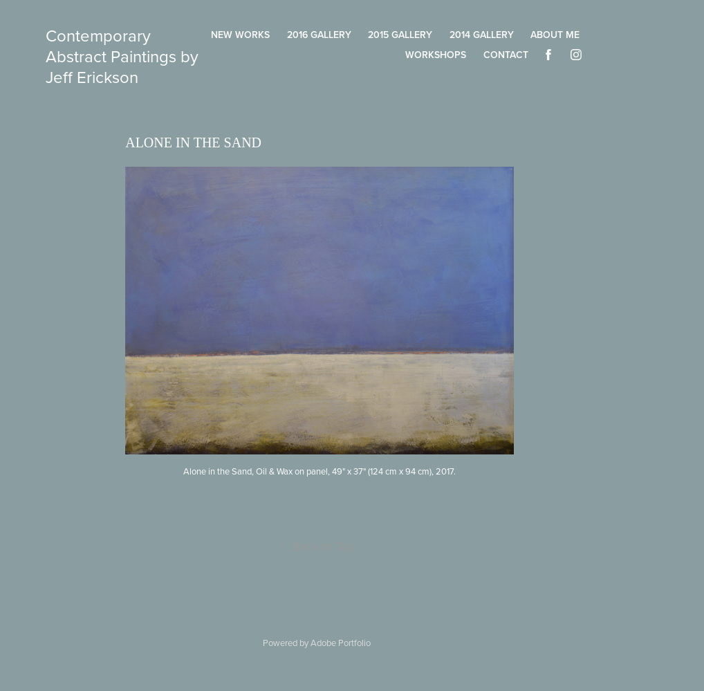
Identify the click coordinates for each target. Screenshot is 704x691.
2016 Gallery (319, 35)
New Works (240, 35)
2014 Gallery (482, 35)
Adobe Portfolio (341, 642)
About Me (555, 35)
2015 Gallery (400, 35)
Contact (505, 55)
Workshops (435, 55)
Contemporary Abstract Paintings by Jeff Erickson (124, 56)
